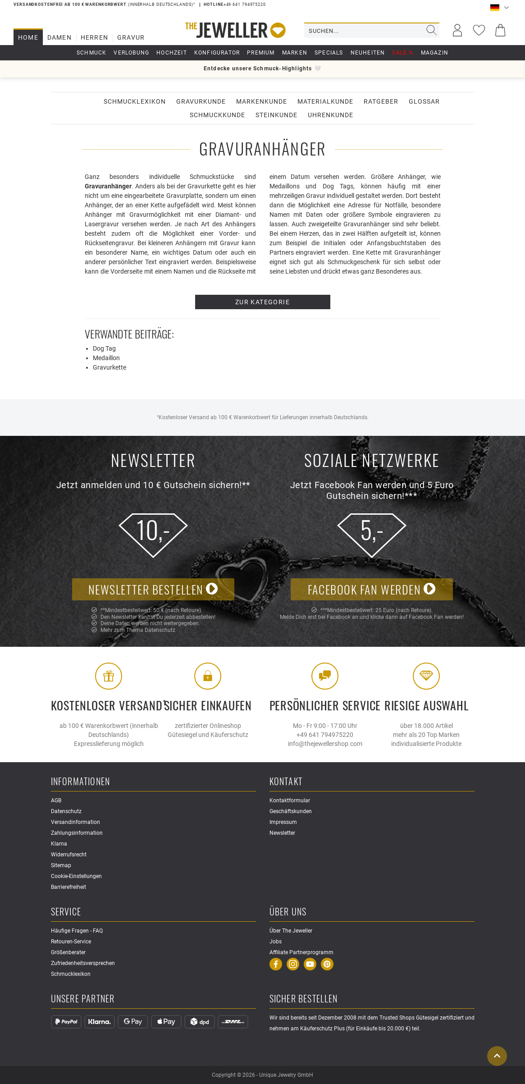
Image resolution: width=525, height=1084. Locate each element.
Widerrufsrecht (69, 854)
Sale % (402, 53)
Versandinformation (75, 822)
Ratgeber (381, 101)
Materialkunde (325, 101)
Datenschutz (160, 630)
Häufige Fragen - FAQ (77, 931)
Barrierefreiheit (68, 887)
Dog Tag (104, 348)
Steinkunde (276, 115)
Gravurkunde (201, 101)
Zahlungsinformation (77, 833)
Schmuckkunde (217, 115)
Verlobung (131, 53)
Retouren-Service (71, 941)
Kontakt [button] (285, 782)
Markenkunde (261, 101)
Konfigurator (217, 53)
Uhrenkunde (330, 115)
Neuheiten (368, 53)
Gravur (131, 37)
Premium (260, 53)
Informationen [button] (80, 782)
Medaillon (106, 357)
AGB (56, 800)
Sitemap (61, 865)
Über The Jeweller (290, 931)
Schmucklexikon (135, 101)
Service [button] (66, 912)
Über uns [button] (288, 912)
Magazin (434, 53)
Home (28, 37)
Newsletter (282, 833)
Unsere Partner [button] (83, 999)
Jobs (275, 941)
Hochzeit (171, 53)
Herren (94, 37)
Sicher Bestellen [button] (303, 999)
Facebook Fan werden (372, 589)
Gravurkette (109, 367)
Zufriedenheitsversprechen (83, 963)
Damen (59, 37)
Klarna (59, 844)
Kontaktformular (289, 800)
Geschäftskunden (290, 811)
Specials (329, 53)
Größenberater (68, 952)
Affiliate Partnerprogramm (301, 952)
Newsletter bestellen (153, 589)
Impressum (283, 822)
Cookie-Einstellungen (76, 876)
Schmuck (91, 53)
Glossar (424, 101)
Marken (294, 53)
